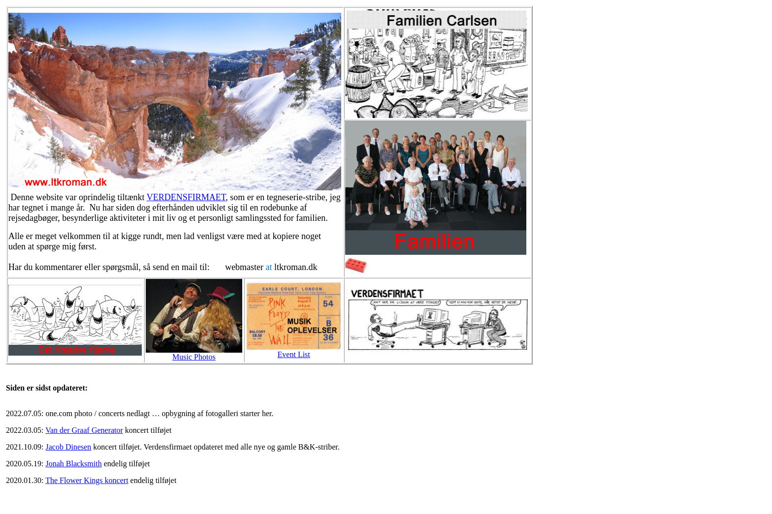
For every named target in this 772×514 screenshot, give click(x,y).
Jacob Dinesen (68, 447)
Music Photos (194, 357)
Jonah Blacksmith (73, 463)
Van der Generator (84, 430)
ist (294, 354)
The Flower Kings (86, 480)
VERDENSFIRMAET (186, 197)
